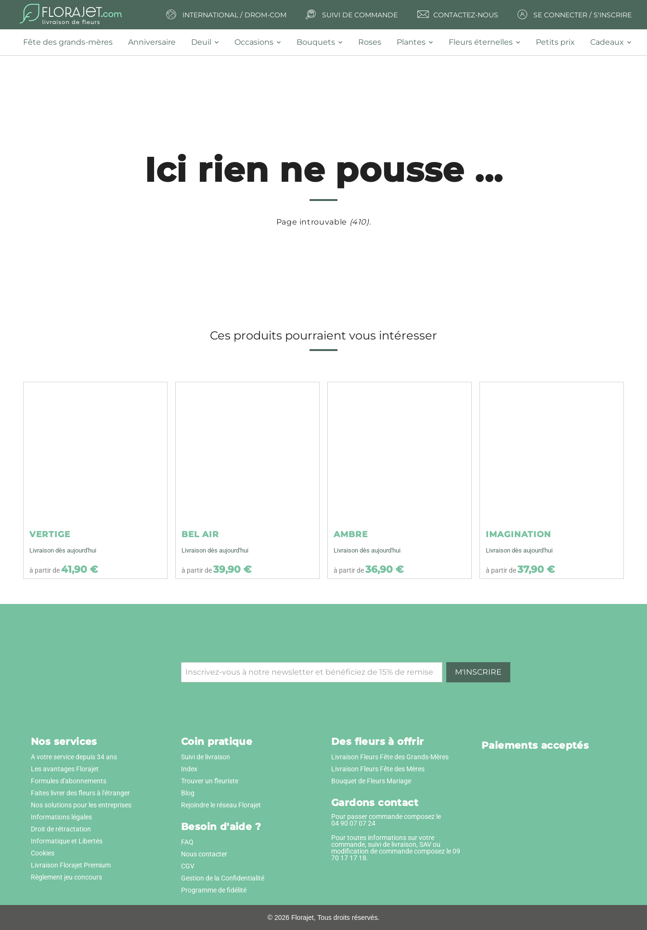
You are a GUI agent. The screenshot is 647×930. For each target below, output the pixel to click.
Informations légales (61, 817)
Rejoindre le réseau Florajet (221, 805)
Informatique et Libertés (67, 841)
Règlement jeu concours (66, 877)
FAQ (187, 842)
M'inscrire (478, 672)
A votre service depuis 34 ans (74, 757)
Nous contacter (204, 854)
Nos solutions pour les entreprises (81, 805)
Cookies (42, 853)
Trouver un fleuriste (209, 781)
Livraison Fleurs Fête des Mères (378, 769)
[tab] (71, 42)
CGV (187, 866)
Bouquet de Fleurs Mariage (371, 781)
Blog (187, 793)
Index (189, 769)
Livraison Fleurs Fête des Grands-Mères (390, 757)
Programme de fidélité (213, 890)
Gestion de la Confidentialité (222, 878)
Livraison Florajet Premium (71, 865)
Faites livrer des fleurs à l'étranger (80, 793)
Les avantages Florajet (65, 769)
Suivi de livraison (205, 757)
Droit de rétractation (61, 829)
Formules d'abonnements (68, 781)
